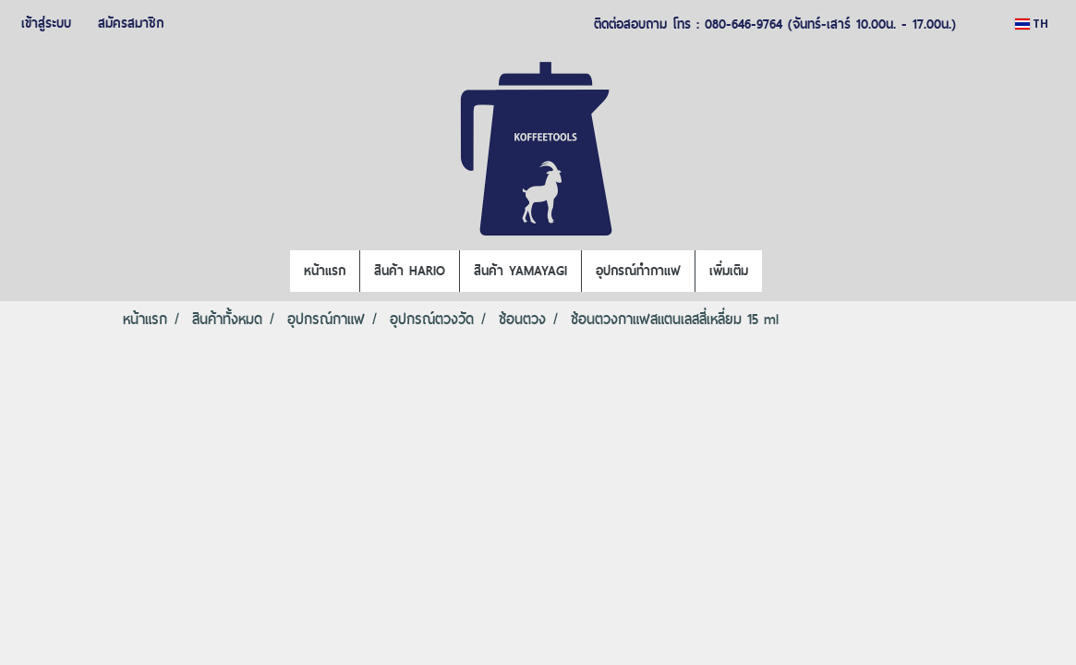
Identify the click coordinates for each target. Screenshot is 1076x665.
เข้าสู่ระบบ (46, 23)
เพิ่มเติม (728, 270)
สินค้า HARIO (409, 270)
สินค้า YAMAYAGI (520, 270)
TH (1031, 23)
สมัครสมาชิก (130, 23)
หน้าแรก (324, 270)
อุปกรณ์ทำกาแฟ (638, 270)
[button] (778, 271)
